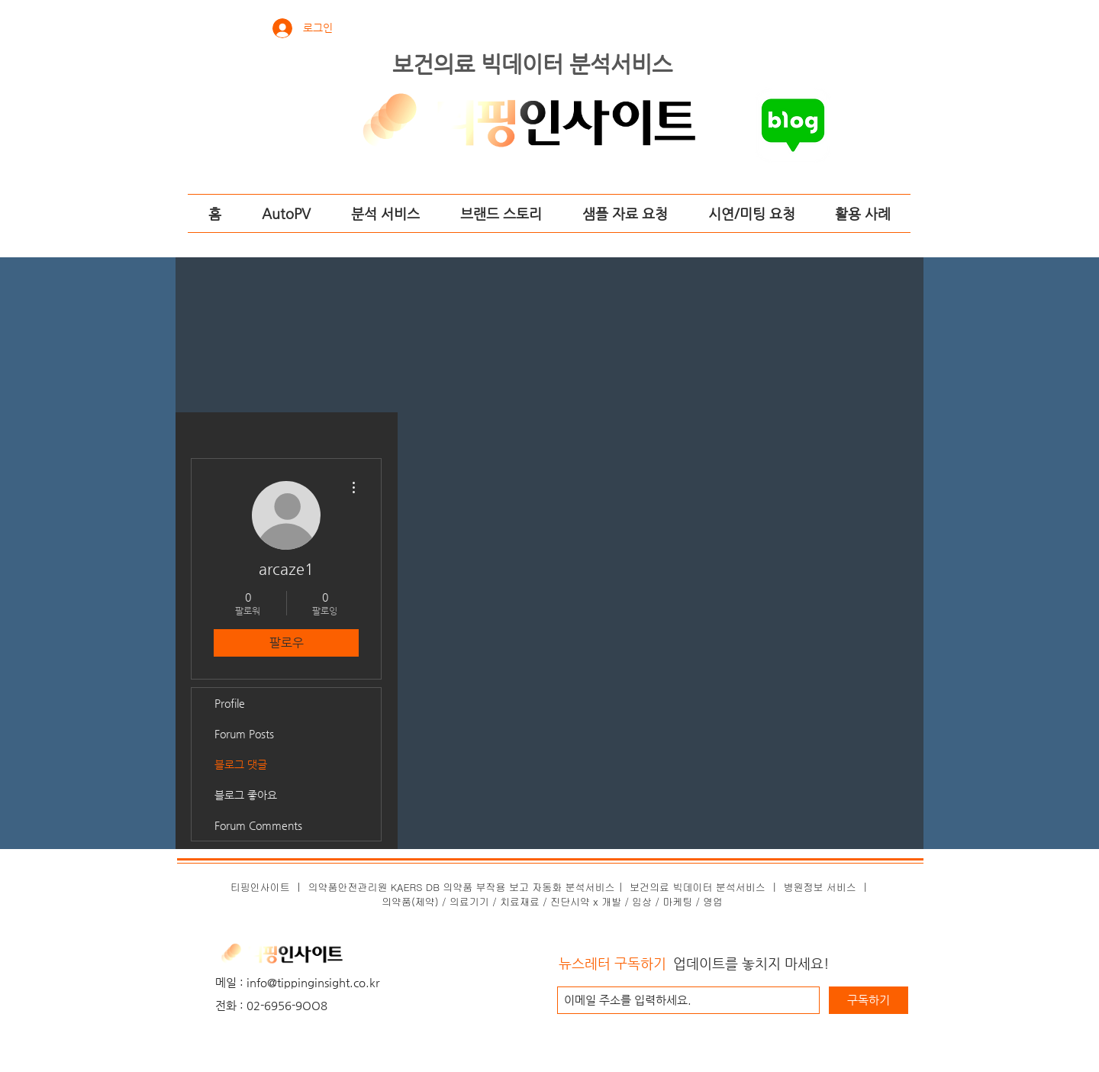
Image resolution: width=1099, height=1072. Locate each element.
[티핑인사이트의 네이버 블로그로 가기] (793, 125)
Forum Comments (258, 825)
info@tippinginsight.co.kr (313, 982)
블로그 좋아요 (245, 795)
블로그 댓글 (240, 764)
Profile (229, 703)
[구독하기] (868, 1000)
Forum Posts (244, 734)
